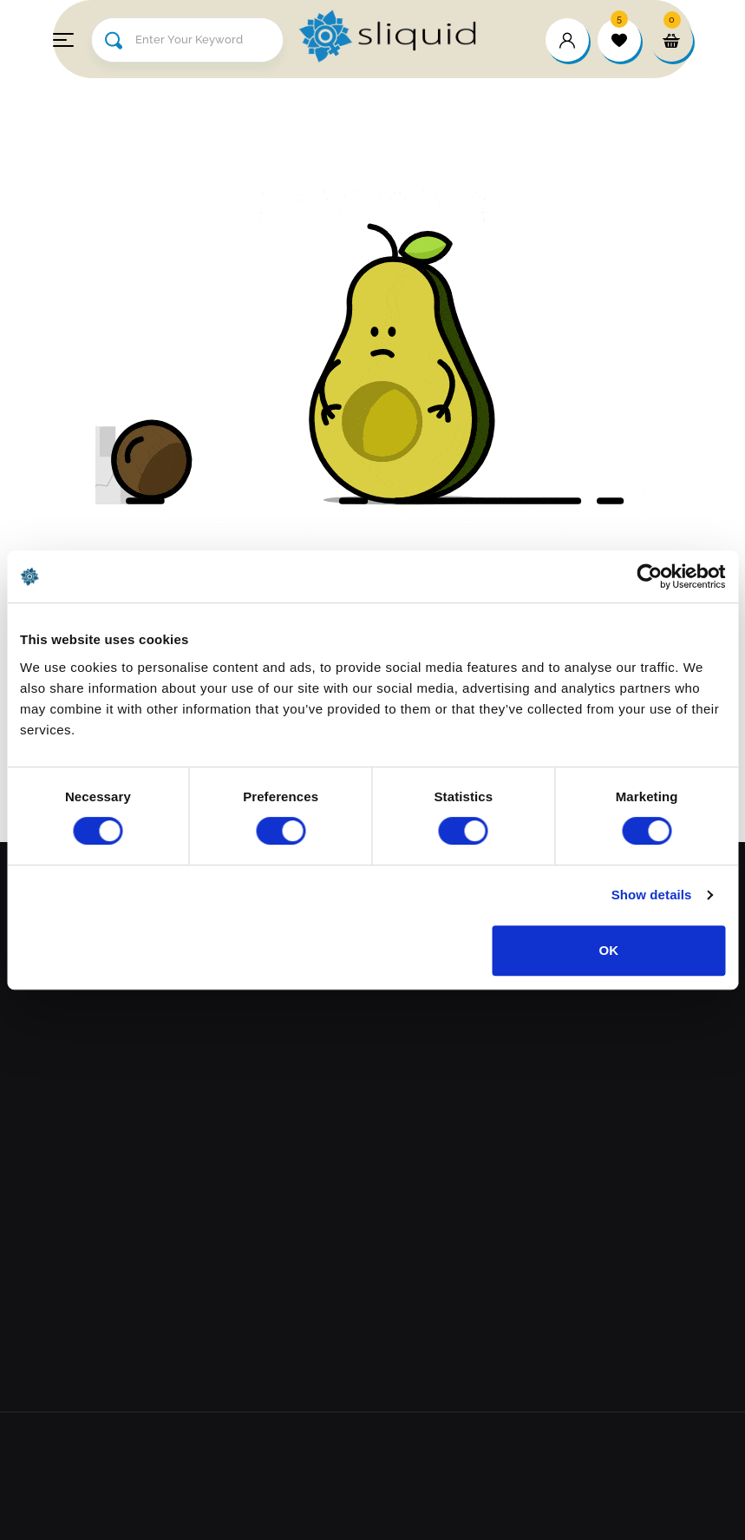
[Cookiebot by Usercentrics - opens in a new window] (649, 576)
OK (609, 950)
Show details (651, 894)
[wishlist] (619, 40)
